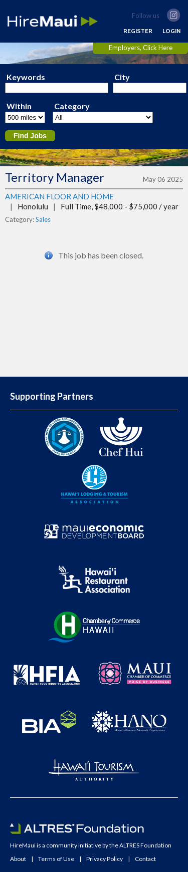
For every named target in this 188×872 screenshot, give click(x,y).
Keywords (26, 77)
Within (19, 106)
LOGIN (171, 31)
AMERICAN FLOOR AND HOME (59, 196)
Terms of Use (56, 859)
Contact (145, 859)
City (122, 77)
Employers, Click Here (140, 48)
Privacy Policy (104, 859)
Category (72, 106)
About (18, 859)
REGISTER (137, 31)
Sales (43, 219)
